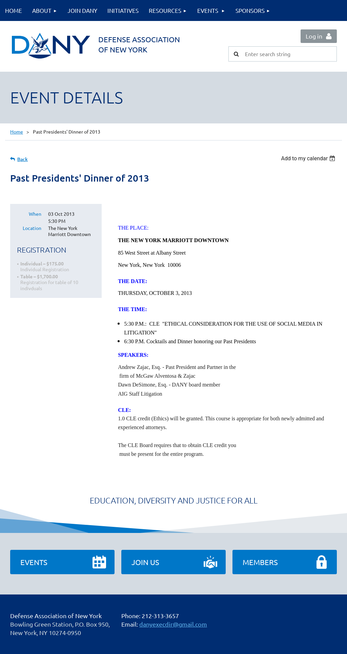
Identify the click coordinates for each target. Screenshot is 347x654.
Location (32, 228)
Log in (314, 36)
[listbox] (309, 158)
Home (16, 132)
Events (33, 562)
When (35, 214)
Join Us (145, 562)
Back (22, 159)
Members (260, 562)
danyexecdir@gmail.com (173, 624)
